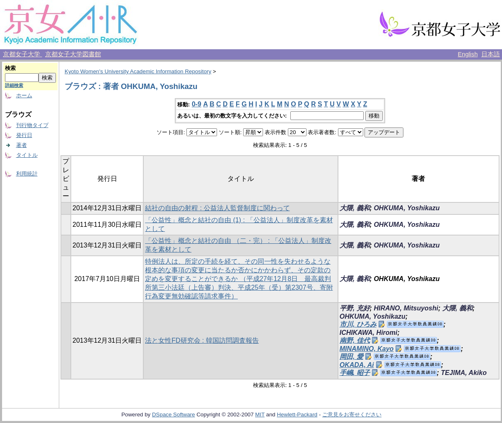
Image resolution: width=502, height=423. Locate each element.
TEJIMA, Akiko (464, 372)
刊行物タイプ (32, 125)
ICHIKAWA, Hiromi (369, 332)
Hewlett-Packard (297, 414)
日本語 (490, 54)
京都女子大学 (22, 54)
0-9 (196, 104)
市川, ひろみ (358, 324)
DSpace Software (173, 414)
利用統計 (27, 174)
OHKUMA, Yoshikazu (406, 208)
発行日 (24, 135)
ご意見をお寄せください (351, 414)
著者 (21, 145)
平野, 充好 (355, 308)
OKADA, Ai (357, 364)
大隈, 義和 (355, 208)
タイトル (27, 155)
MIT (260, 414)
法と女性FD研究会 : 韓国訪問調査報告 (202, 340)
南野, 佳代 (355, 340)
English (468, 54)
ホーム (24, 95)
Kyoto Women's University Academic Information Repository (138, 71)
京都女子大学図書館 (73, 54)
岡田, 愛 (351, 356)
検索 (10, 68)
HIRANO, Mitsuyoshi (406, 308)
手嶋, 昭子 (355, 372)
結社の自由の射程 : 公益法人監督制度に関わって (217, 208)
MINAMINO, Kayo (367, 348)
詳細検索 (14, 85)
